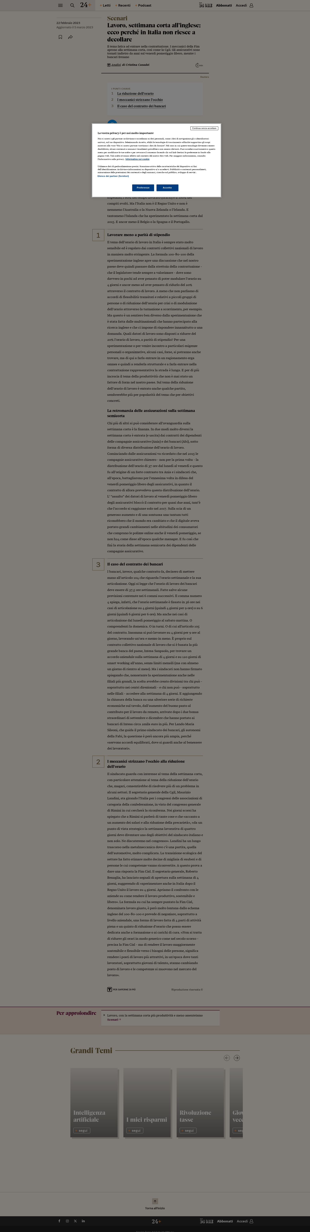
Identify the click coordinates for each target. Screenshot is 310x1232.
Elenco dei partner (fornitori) (113, 176)
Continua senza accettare (204, 128)
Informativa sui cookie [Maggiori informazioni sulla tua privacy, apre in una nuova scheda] (138, 159)
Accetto (167, 187)
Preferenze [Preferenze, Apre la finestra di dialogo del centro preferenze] (143, 187)
